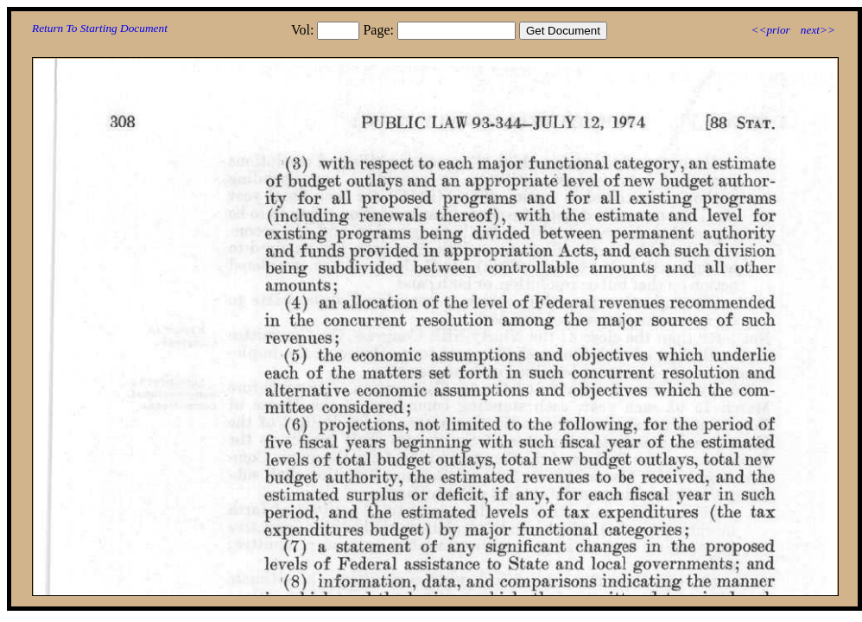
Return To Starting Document (100, 28)
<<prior (770, 29)
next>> (818, 29)
